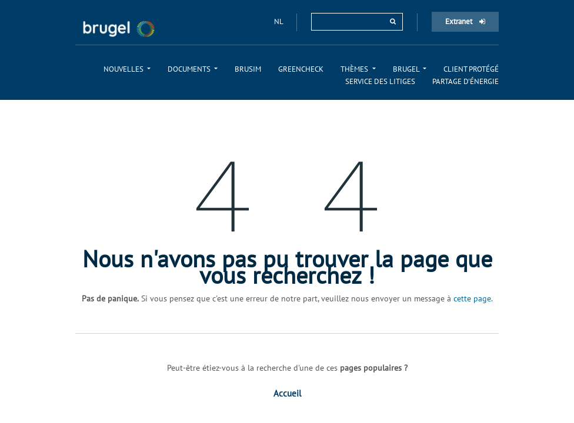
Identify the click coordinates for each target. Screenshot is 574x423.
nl (279, 21)
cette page (472, 298)
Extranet (465, 21)
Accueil (287, 393)
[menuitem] (127, 69)
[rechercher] (393, 21)
